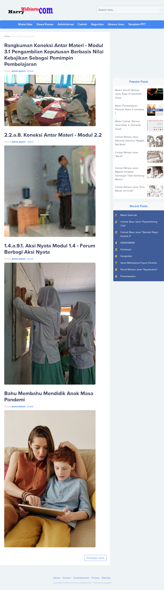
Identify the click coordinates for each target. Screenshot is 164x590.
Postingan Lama (95, 558)
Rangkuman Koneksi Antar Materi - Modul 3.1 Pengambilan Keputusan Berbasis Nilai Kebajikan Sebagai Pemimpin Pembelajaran (53, 54)
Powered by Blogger (102, 583)
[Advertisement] (138, 53)
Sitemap (106, 578)
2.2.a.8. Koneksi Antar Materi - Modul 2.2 (53, 135)
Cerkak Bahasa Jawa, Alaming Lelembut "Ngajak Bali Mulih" (129, 140)
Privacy (95, 578)
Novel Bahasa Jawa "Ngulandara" (138, 269)
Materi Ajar (25, 24)
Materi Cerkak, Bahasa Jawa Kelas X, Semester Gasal (128, 125)
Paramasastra (127, 276)
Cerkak (82, 24)
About (56, 578)
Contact (67, 578)
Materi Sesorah (128, 215)
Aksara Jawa (116, 24)
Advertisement (81, 578)
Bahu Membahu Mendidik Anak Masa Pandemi (48, 396)
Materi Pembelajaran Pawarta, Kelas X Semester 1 (129, 109)
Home (7, 36)
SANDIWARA (127, 242)
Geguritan (97, 24)
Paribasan (125, 249)
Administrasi (66, 24)
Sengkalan (126, 256)
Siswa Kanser (45, 24)
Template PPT (137, 24)
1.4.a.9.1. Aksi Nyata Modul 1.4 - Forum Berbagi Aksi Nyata (49, 249)
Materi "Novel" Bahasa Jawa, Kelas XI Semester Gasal (128, 94)
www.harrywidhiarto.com (80, 583)
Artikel (30, 71)
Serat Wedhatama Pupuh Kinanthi (138, 263)
